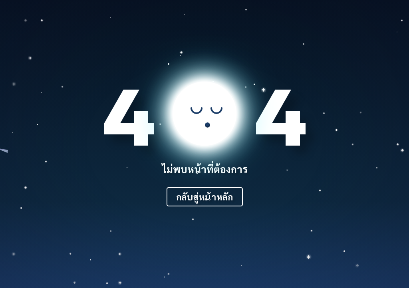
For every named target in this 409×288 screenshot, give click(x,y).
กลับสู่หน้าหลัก (204, 196)
